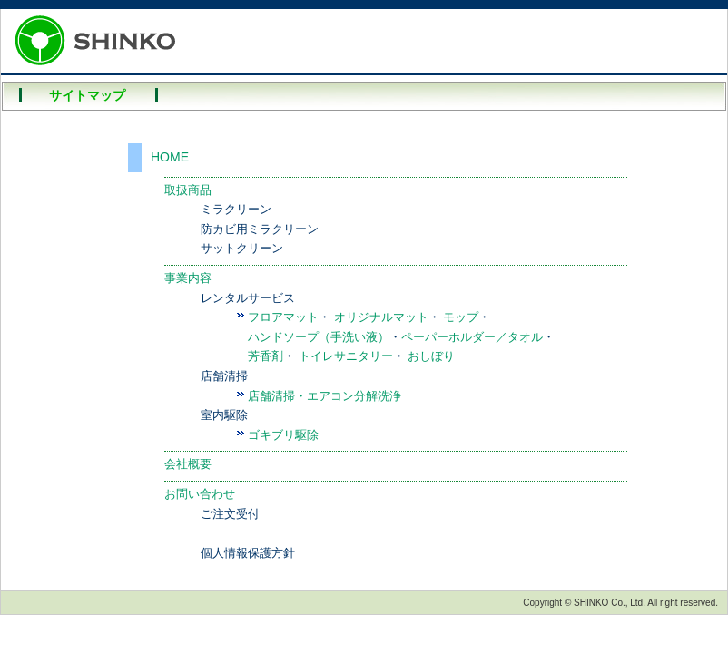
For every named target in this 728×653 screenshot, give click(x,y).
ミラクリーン (236, 209)
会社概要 (188, 464)
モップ (460, 317)
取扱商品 (188, 190)
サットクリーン (242, 248)
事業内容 (188, 278)
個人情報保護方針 (248, 553)
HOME (170, 157)
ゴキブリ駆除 (283, 435)
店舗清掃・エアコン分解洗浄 (324, 396)
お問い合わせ (199, 494)
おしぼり (431, 356)
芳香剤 (265, 356)
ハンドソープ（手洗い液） (318, 337)
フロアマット (283, 317)
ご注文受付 (230, 514)
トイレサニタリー (346, 356)
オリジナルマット (381, 317)
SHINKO (101, 40)
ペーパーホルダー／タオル (472, 337)
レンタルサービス (248, 298)
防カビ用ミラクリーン (260, 229)
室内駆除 (224, 415)
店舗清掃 (224, 376)
